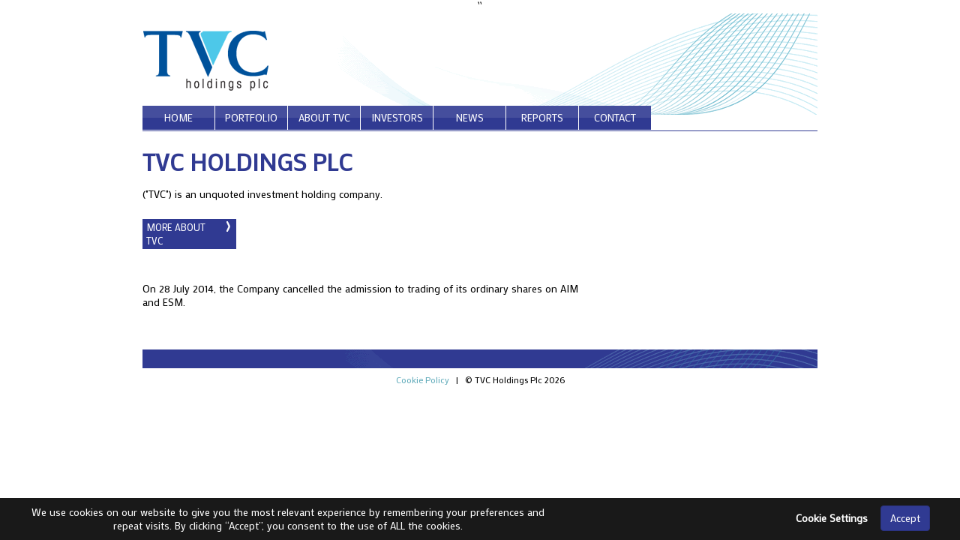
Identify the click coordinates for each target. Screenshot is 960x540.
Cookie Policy (422, 380)
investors (397, 117)
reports (542, 117)
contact (615, 117)
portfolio (251, 117)
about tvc (324, 117)
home (178, 117)
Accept (905, 518)
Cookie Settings (832, 518)
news (470, 117)
